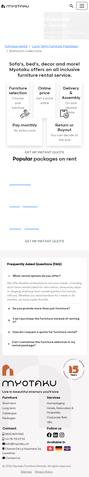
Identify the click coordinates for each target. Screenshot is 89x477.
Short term (9, 403)
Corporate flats (57, 417)
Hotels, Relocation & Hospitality (60, 410)
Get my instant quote (44, 152)
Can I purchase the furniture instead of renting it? (43, 320)
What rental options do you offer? (34, 276)
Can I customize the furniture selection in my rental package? (41, 343)
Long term (9, 408)
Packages (8, 418)
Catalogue (9, 413)
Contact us (11, 458)
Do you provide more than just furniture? (38, 309)
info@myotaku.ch (15, 444)
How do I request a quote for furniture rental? (42, 332)
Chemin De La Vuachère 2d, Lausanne (22, 451)
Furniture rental (16, 46)
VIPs (49, 422)
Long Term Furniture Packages (55, 46)
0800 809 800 (13, 434)
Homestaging (56, 403)
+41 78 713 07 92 (13, 439)
